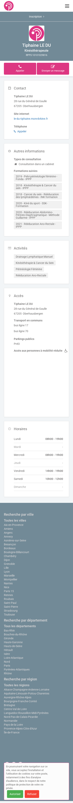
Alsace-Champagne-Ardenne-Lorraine (26, 689)
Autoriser (15, 794)
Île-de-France (11, 732)
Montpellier (10, 579)
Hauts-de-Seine (13, 646)
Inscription (36, 16)
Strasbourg (11, 610)
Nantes (8, 583)
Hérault (8, 650)
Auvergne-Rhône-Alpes (17, 697)
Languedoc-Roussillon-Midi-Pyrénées (26, 713)
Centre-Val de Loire (15, 709)
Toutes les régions (16, 685)
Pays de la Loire (13, 724)
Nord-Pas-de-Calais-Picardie (21, 716)
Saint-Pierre (11, 606)
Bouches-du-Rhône (15, 634)
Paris (7, 665)
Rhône (8, 673)
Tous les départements (20, 626)
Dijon (7, 560)
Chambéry (10, 556)
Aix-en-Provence (13, 524)
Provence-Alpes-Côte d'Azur (20, 728)
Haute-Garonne (13, 642)
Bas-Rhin (9, 630)
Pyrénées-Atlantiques (17, 669)
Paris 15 (9, 591)
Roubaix (9, 598)
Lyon (7, 571)
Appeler (20, 131)
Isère (7, 653)
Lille (6, 567)
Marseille (9, 575)
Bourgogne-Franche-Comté (20, 701)
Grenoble (9, 563)
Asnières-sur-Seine (15, 540)
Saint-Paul (10, 602)
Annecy (8, 536)
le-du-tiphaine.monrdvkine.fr (31, 118)
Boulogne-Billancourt (16, 552)
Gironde (8, 638)
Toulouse (9, 614)
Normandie (10, 720)
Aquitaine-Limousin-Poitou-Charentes (26, 693)
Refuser (32, 794)
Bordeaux (10, 548)
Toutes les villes (15, 520)
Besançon (10, 544)
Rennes (8, 595)
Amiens (8, 528)
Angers (8, 532)
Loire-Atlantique (13, 657)
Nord (7, 661)
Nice (6, 587)
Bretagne (9, 705)
